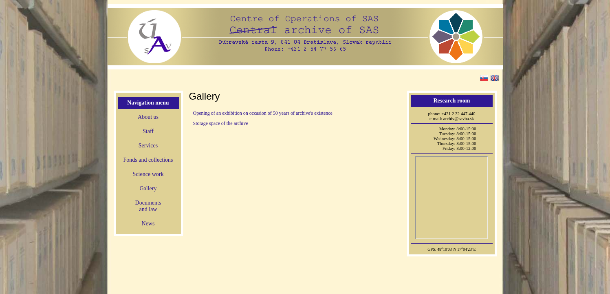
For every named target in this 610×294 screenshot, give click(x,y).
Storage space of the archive (220, 123)
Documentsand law (148, 206)
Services (148, 146)
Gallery (148, 188)
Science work (148, 174)
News (148, 223)
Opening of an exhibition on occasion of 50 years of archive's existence (263, 113)
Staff (148, 131)
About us (148, 117)
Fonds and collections (148, 160)
